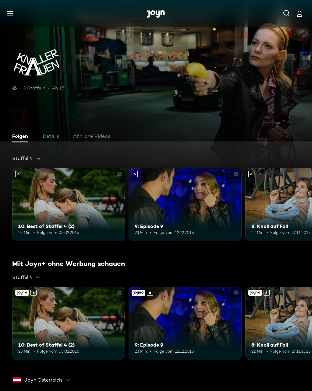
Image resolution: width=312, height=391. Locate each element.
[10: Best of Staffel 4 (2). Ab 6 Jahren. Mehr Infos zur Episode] (68, 204)
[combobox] (26, 158)
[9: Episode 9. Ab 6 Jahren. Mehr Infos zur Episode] (185, 204)
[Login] (299, 13)
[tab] (21, 136)
